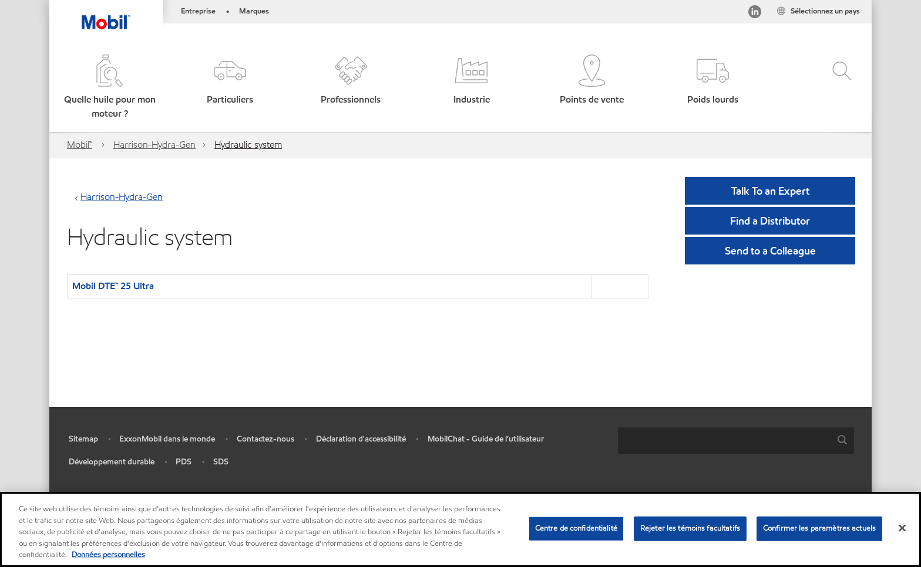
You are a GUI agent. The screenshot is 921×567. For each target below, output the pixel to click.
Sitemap (83, 438)
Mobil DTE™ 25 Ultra (113, 286)
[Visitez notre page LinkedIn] (755, 13)
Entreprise (198, 11)
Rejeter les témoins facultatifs (690, 528)
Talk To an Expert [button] (770, 191)
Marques (254, 11)
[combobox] (736, 440)
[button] (110, 88)
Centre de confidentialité (576, 528)
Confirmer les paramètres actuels (819, 528)
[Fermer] (902, 528)
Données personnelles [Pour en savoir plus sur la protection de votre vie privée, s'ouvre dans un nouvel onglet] (108, 554)
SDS (220, 461)
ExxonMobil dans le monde (167, 438)
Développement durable (111, 461)
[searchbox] (724, 440)
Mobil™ (79, 144)
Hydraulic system (248, 144)
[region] (460, 529)
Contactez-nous (265, 438)
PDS (183, 461)
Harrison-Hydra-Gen (154, 144)
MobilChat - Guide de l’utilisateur (486, 438)
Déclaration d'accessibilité (361, 438)
